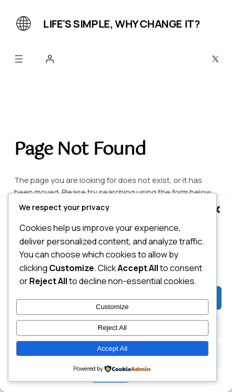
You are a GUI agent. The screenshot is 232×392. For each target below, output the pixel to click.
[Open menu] (19, 59)
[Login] (49, 58)
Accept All (112, 348)
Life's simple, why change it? (121, 24)
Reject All (112, 328)
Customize (112, 307)
